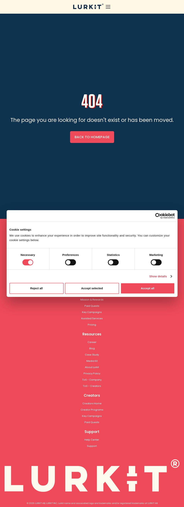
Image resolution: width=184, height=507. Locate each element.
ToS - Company (92, 380)
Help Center (91, 440)
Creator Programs (92, 410)
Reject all (36, 288)
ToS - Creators (92, 386)
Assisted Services (92, 318)
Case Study (92, 354)
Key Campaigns (92, 312)
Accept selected (92, 288)
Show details (158, 276)
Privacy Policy (92, 373)
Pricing (92, 324)
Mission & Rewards (91, 299)
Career (92, 342)
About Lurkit (92, 367)
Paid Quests (91, 306)
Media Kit (92, 361)
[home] (88, 7)
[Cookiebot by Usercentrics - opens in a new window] (158, 216)
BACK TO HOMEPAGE (92, 137)
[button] (107, 6)
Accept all (147, 288)
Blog (92, 348)
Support (92, 446)
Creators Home (92, 403)
